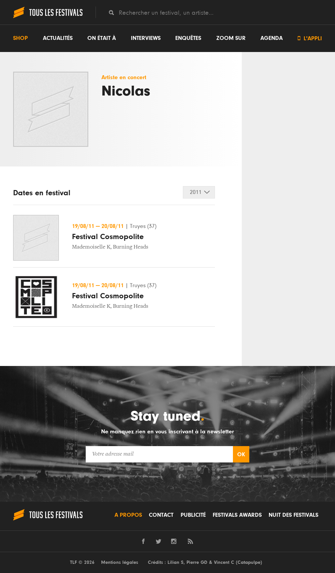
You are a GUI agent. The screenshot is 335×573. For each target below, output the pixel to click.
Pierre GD (196, 562)
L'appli (310, 38)
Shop (20, 38)
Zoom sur (231, 38)
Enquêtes (188, 38)
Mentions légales (119, 562)
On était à (101, 38)
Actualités (58, 38)
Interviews (146, 38)
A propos (128, 515)
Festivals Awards (237, 515)
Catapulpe (249, 562)
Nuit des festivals (293, 515)
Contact (161, 515)
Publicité (193, 515)
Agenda (271, 38)
